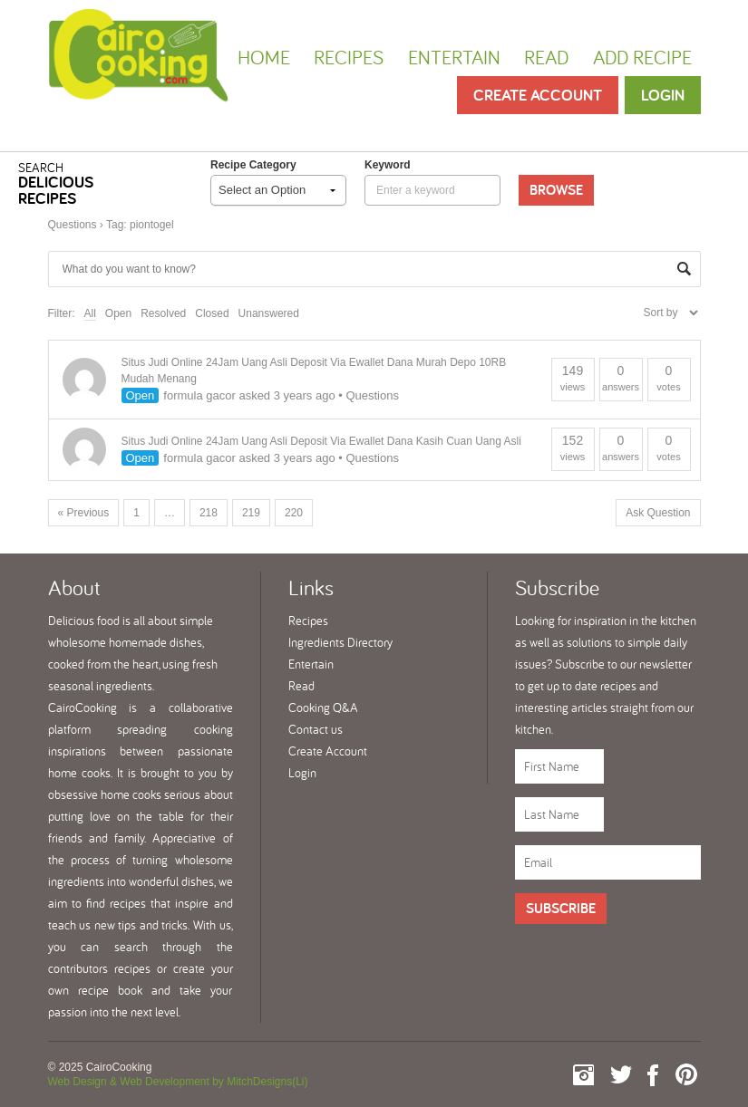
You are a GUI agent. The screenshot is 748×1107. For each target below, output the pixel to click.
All (90, 313)
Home (264, 57)
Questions (72, 224)
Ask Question (658, 512)
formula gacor (199, 395)
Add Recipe (642, 57)
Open (118, 313)
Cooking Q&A (323, 707)
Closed (211, 313)
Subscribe (561, 908)
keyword (387, 165)
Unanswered (268, 313)
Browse (556, 189)
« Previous (84, 512)
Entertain (454, 57)
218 (208, 512)
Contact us (315, 729)
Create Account (537, 94)
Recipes (349, 57)
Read (546, 57)
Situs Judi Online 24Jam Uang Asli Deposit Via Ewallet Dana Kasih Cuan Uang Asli (321, 441)
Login (663, 94)
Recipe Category (253, 165)
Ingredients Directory (340, 642)
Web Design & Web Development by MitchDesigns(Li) (178, 1081)
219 (251, 512)
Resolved (163, 313)
